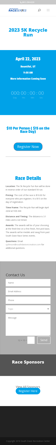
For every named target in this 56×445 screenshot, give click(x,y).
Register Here (28, 391)
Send (43, 340)
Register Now (28, 146)
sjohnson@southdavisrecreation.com (23, 244)
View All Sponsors (28, 387)
